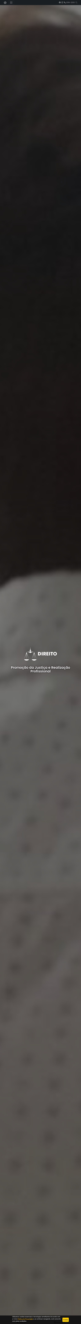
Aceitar (65, 1320)
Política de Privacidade (25, 1319)
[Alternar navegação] (11, 2)
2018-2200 (69, 2)
